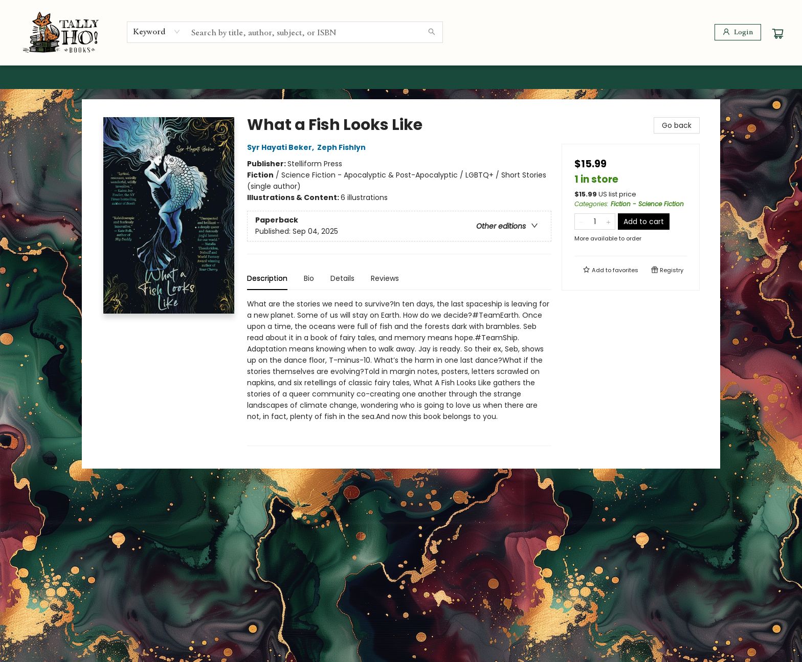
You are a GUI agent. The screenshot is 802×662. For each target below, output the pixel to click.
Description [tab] (267, 278)
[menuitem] (109, 77)
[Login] (738, 32)
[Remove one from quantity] (581, 221)
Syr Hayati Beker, (282, 147)
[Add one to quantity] (608, 221)
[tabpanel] (399, 372)
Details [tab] (342, 278)
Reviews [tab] (385, 278)
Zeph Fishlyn (343, 147)
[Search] (431, 32)
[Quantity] (595, 221)
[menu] (401, 77)
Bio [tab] (309, 278)
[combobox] (156, 31)
